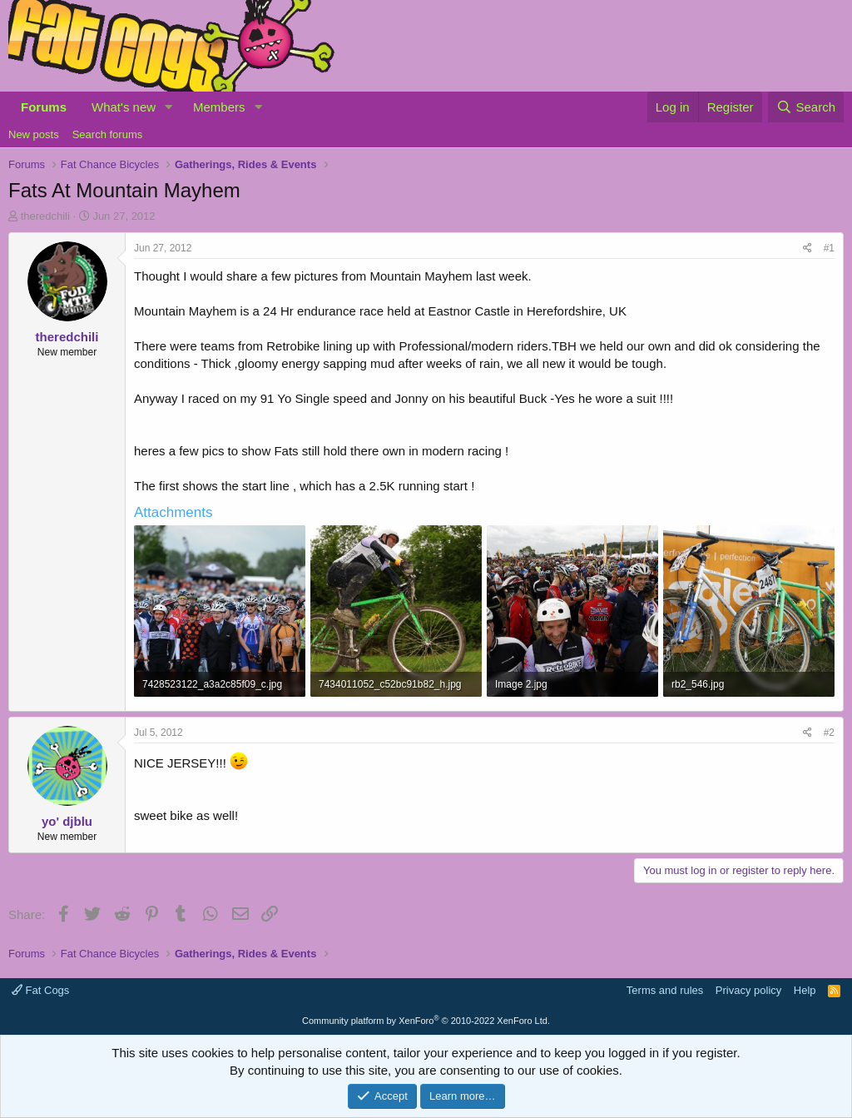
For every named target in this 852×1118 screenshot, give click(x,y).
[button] (169, 107)
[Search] (806, 107)
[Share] (807, 248)
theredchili (45, 216)
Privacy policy (748, 990)
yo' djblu (67, 821)
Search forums (107, 134)
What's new (124, 107)
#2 (829, 732)
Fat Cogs (40, 990)
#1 (829, 248)
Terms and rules (665, 990)
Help (805, 990)
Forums (44, 107)
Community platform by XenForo (426, 1021)
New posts (33, 134)
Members (219, 107)
